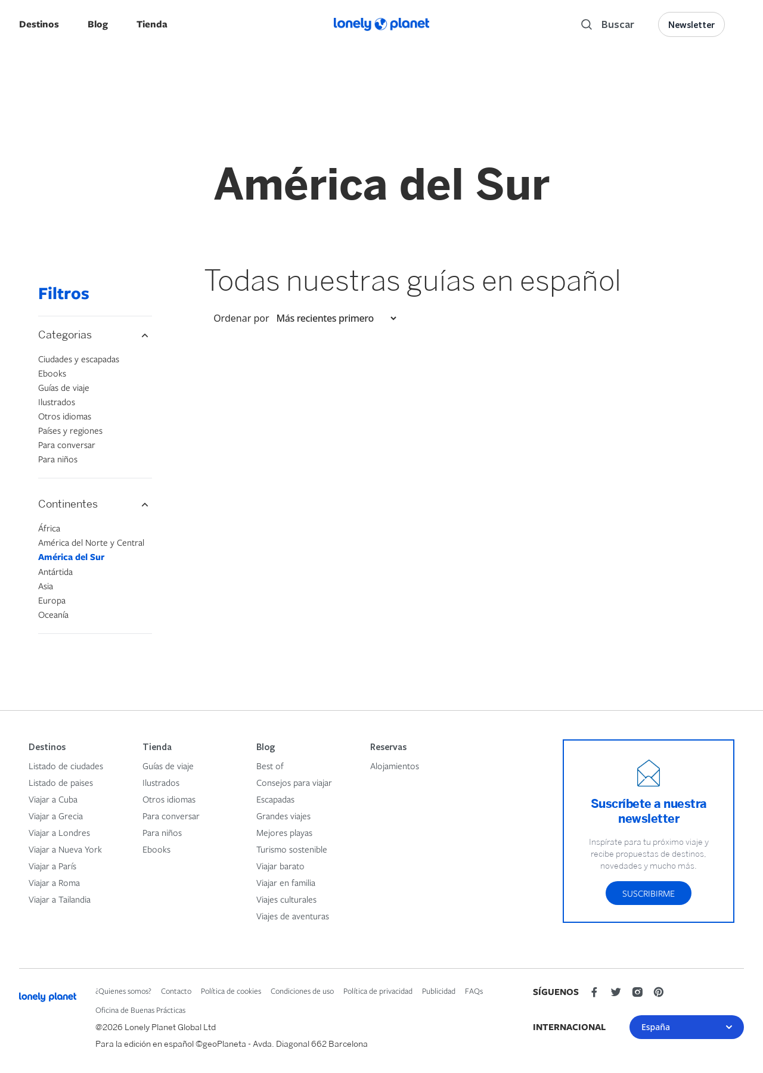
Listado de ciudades (66, 766)
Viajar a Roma (54, 882)
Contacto (176, 990)
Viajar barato (280, 866)
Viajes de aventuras (292, 916)
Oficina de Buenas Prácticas (140, 1009)
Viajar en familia (285, 882)
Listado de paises (61, 782)
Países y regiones (70, 430)
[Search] (607, 24)
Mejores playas (284, 832)
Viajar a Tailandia (60, 899)
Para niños (57, 459)
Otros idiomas (64, 416)
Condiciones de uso (302, 990)
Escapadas (275, 799)
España (686, 1026)
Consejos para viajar (294, 782)
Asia (45, 586)
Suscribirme (648, 893)
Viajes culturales (286, 899)
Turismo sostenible (291, 849)
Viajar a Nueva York (65, 849)
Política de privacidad (377, 990)
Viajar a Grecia (56, 816)
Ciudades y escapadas (78, 359)
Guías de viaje (63, 387)
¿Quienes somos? (123, 990)
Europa (52, 600)
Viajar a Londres (59, 832)
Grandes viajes (283, 816)
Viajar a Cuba (53, 799)
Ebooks (52, 373)
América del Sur (71, 557)
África (49, 528)
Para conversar (66, 444)
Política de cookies (231, 990)
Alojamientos (394, 766)
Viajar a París (52, 866)
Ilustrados (56, 402)
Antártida (55, 571)
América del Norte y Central (91, 542)
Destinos (39, 23)
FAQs (474, 990)
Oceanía (53, 614)
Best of (270, 766)
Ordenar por (241, 318)
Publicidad (438, 990)
